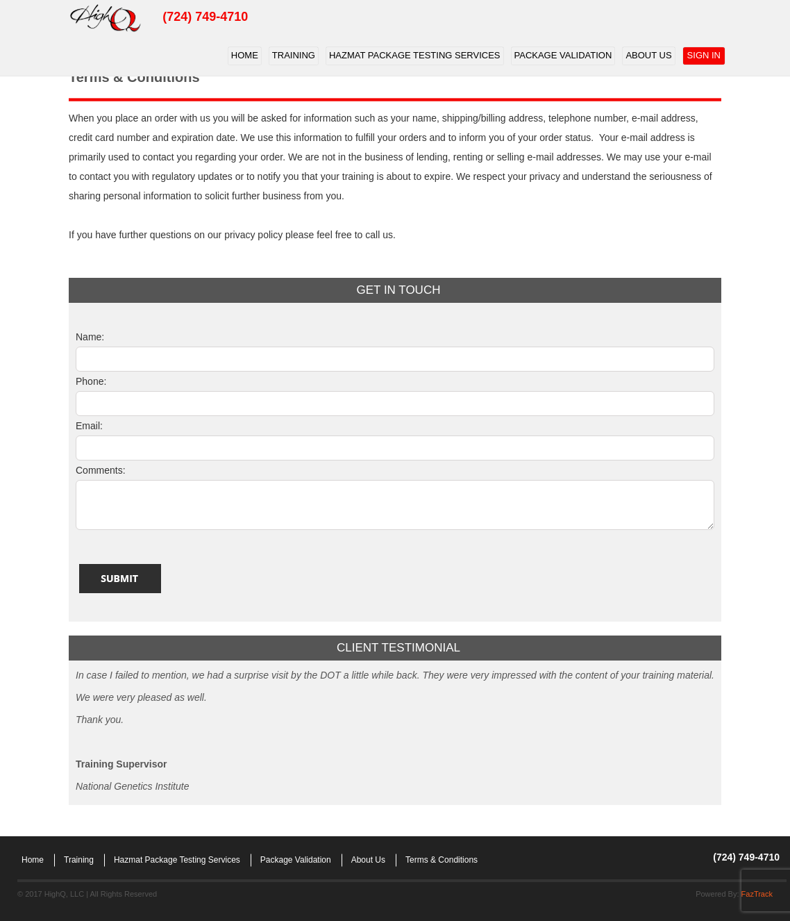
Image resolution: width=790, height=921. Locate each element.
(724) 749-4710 (205, 17)
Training (293, 55)
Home (244, 55)
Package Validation (563, 55)
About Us (648, 55)
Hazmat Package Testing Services (415, 55)
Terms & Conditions (441, 860)
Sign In (704, 55)
